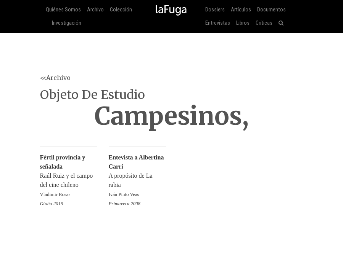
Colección (121, 9)
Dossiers (215, 9)
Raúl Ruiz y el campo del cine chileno (68, 176)
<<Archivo (55, 77)
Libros (243, 23)
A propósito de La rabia (137, 176)
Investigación (66, 23)
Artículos (241, 9)
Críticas (264, 23)
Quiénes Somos (63, 9)
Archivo (95, 9)
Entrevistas (217, 23)
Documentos (271, 9)
